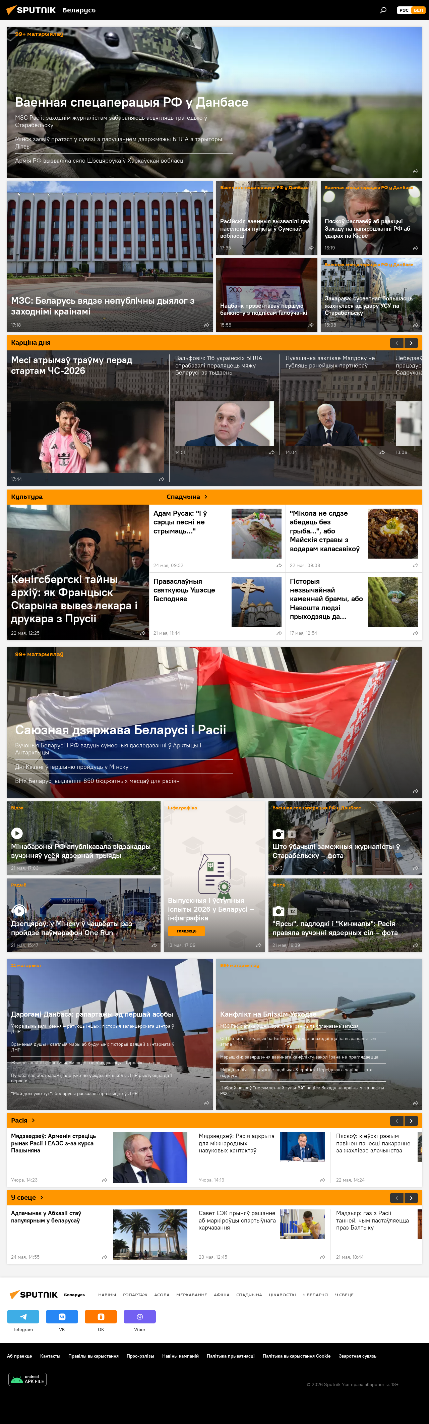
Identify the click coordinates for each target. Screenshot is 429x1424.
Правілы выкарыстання (93, 1356)
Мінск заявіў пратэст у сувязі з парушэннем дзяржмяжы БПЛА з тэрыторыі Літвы (119, 142)
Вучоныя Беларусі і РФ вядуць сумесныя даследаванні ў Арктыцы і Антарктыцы (108, 748)
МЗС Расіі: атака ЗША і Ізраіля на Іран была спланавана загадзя (289, 1026)
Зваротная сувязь (357, 1356)
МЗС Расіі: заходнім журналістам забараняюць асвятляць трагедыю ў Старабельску (111, 121)
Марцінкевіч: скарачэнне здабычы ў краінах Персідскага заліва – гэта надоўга (296, 1072)
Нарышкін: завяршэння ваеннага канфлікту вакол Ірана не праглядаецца (299, 1057)
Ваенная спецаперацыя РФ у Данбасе (132, 101)
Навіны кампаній (180, 1356)
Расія (25, 1120)
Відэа (17, 808)
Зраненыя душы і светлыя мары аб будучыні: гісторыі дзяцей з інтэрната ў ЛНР (92, 1047)
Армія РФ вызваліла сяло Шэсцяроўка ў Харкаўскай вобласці (100, 160)
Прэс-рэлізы (140, 1356)
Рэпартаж (135, 1295)
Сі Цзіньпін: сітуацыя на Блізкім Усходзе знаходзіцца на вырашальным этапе (298, 1041)
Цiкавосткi (282, 1295)
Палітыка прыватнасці (231, 1356)
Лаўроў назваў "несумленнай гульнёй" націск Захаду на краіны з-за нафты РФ (302, 1090)
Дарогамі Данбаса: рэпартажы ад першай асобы (92, 1014)
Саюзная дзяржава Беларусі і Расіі (120, 729)
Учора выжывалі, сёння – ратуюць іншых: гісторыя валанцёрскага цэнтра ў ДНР (92, 1029)
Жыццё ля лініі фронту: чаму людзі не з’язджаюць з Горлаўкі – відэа (85, 1063)
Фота (278, 885)
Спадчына (249, 1295)
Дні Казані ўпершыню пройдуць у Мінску (71, 767)
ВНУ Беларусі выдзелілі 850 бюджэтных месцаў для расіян (97, 781)
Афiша (222, 1295)
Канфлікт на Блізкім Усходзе (268, 1014)
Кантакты (50, 1356)
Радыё (18, 885)
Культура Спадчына (111, 496)
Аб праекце (19, 1356)
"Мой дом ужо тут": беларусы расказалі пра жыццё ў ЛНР (74, 1093)
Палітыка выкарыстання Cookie (297, 1356)
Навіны (107, 1295)
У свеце (29, 1197)
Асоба (162, 1295)
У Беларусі (315, 1295)
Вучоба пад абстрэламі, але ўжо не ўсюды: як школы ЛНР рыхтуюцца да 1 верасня (91, 1078)
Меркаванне (191, 1295)
